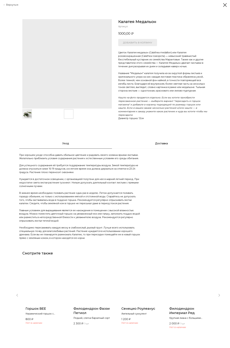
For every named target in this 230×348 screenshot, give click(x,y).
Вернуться (12, 4)
